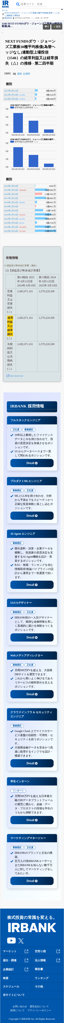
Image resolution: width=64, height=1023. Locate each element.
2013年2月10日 (11, 99)
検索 (5, 978)
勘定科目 (8, 18)
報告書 (39, 969)
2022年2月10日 (11, 219)
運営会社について (39, 1006)
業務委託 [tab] (28, 429)
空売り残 (48, 951)
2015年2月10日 (11, 190)
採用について (17, 1010)
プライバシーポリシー (39, 1010)
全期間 (26, 73)
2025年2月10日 (11, 231)
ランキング (41, 978)
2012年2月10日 (11, 95)
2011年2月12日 (11, 91)
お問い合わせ (20, 1006)
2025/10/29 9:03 (16, 376)
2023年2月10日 (11, 223)
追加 (56, 26)
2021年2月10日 (11, 215)
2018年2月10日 (11, 202)
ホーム (5, 10)
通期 (19, 73)
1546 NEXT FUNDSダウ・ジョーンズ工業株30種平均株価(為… (32, 25)
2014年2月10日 (11, 186)
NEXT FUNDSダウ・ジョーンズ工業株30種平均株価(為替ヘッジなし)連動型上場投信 (32, 14)
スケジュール (11, 986)
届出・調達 (16, 960)
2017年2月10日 (11, 198)
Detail (32, 463)
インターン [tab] (18, 790)
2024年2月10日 (11, 227)
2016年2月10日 (11, 194)
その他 (39, 986)
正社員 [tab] (16, 429)
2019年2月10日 (11, 206)
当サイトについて (14, 994)
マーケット (16, 951)
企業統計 (16, 969)
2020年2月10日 (11, 210)
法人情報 (48, 960)
